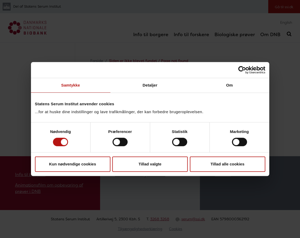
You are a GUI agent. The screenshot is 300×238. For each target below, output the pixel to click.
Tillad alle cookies (227, 164)
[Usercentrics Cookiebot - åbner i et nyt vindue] (242, 70)
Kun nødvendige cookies (72, 164)
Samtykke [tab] (70, 85)
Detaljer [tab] (150, 85)
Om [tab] (229, 85)
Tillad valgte (149, 164)
